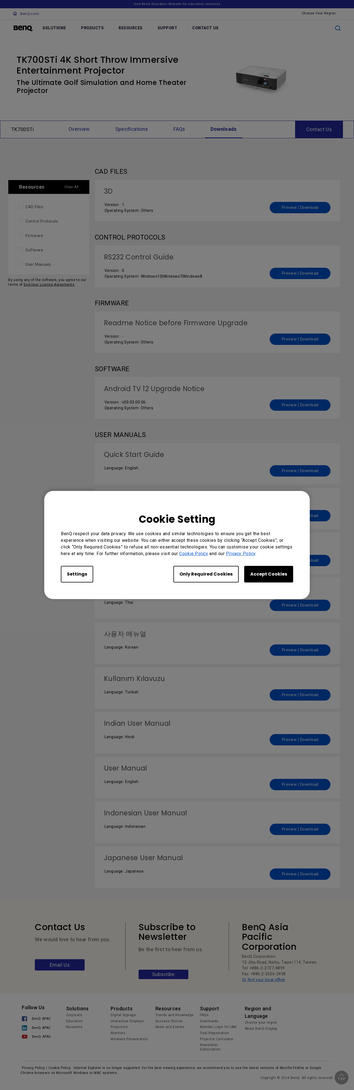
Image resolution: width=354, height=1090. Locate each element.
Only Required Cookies (206, 574)
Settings (77, 574)
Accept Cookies (268, 574)
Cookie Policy (193, 553)
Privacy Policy (241, 553)
